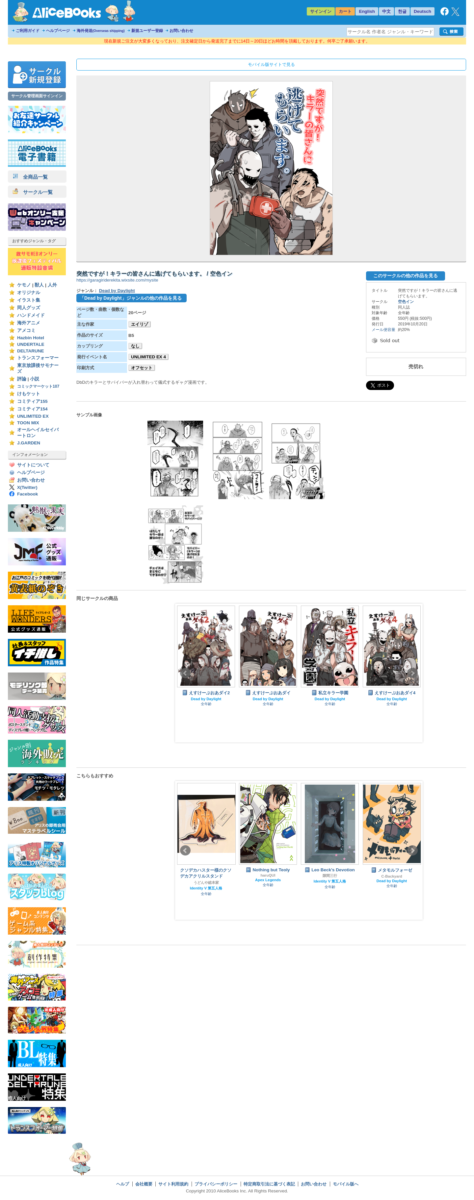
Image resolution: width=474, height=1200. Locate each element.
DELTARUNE (30, 350)
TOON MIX (28, 422)
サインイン (320, 11)
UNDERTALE (30, 344)
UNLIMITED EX (33, 416)
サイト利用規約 (173, 1184)
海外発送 (101, 30)
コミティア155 (32, 401)
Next (412, 673)
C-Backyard (391, 876)
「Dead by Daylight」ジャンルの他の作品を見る (131, 298)
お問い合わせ (181, 30)
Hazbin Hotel (30, 337)
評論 (21, 378)
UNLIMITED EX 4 (148, 356)
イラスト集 (28, 300)
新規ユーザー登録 (147, 30)
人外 (52, 285)
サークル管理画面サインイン (37, 96)
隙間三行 (330, 876)
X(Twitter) (27, 487)
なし (135, 346)
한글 (402, 11)
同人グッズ (28, 307)
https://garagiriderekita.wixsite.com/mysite (117, 280)
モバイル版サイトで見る (271, 64)
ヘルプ (122, 1184)
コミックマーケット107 (38, 386)
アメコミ (26, 330)
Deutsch (422, 11)
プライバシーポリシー (216, 1184)
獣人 (39, 285)
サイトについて (33, 465)
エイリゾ (139, 324)
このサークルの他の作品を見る (405, 275)
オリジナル (28, 292)
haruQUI (268, 875)
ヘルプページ (58, 30)
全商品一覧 (30, 177)
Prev (185, 673)
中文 (386, 11)
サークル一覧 (33, 192)
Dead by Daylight (117, 290)
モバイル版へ (345, 1184)
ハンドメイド (31, 315)
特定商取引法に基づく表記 (269, 1184)
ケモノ (24, 285)
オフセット (141, 367)
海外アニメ (28, 322)
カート (345, 11)
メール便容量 (383, 329)
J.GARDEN (28, 442)
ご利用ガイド (28, 30)
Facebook (27, 494)
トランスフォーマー (38, 357)
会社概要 (143, 1184)
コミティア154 (32, 408)
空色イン (406, 301)
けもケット (28, 393)
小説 (34, 378)
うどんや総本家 (206, 883)
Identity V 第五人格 (206, 888)
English (367, 11)
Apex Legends (268, 880)
